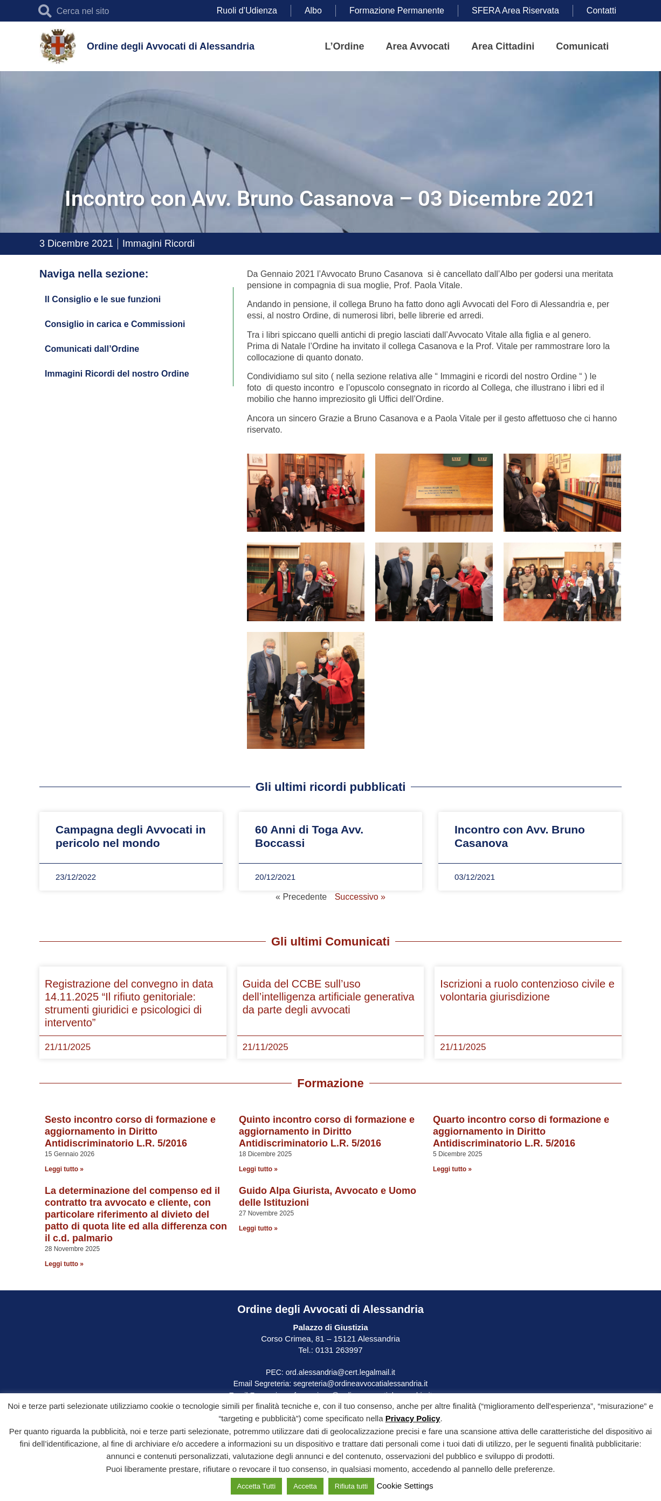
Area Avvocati (418, 46)
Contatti (601, 10)
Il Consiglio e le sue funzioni (103, 299)
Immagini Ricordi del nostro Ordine (117, 373)
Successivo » (360, 896)
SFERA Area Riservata (515, 10)
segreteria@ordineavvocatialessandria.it (360, 1383)
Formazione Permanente (396, 10)
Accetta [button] (304, 1486)
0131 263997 (338, 1349)
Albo (313, 10)
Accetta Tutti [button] (256, 1486)
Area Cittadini (502, 46)
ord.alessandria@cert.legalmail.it (340, 1372)
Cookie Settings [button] (404, 1485)
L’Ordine (344, 46)
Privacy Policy (412, 1418)
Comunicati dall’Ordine (92, 348)
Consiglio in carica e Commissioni (115, 324)
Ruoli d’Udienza (247, 10)
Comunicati (582, 46)
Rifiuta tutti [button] (351, 1486)
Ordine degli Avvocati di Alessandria (170, 46)
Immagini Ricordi (158, 243)
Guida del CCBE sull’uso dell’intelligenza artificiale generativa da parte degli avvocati (329, 997)
